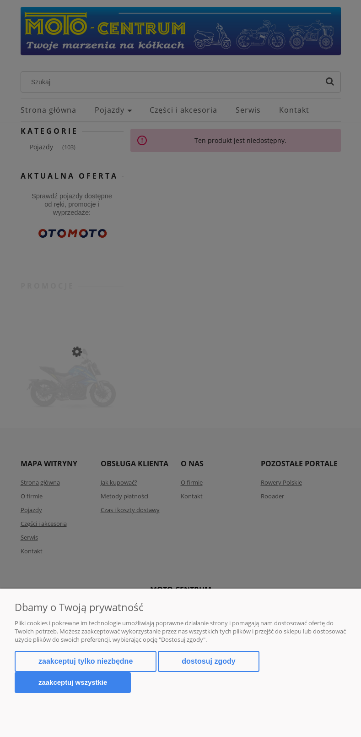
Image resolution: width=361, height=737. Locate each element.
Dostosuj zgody (208, 661)
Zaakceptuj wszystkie (72, 682)
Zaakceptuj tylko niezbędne (85, 661)
